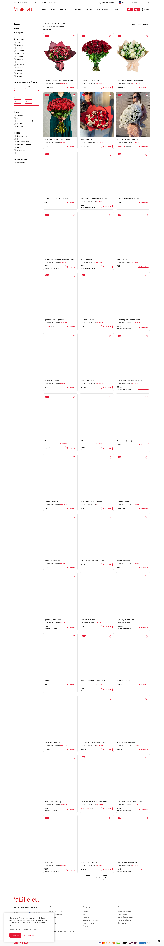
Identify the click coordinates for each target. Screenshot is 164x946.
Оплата (43, 3)
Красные (20, 115)
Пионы (19, 76)
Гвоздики (20, 59)
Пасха (19, 147)
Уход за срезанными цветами (61, 926)
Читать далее (29, 935)
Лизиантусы (21, 53)
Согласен (15, 935)
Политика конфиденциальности (62, 932)
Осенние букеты (23, 142)
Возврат (52, 929)
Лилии (19, 70)
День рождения (124, 911)
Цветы (43, 9)
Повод (17, 133)
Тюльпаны (20, 65)
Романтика (122, 914)
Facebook (37, 912)
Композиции (102, 9)
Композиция (20, 159)
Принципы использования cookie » (23, 930)
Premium (64, 9)
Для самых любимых (25, 139)
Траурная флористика (82, 9)
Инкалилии (21, 45)
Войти (146, 9)
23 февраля (21, 150)
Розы (53, 9)
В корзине (21, 162)
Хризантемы (21, 51)
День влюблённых (24, 144)
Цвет (16, 112)
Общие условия (55, 914)
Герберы (20, 68)
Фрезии (20, 56)
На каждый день (124, 920)
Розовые (20, 124)
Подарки (117, 9)
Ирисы (19, 73)
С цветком (19, 39)
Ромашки (20, 62)
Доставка (33, 3)
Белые (19, 118)
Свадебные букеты (125, 917)
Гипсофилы (21, 48)
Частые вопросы (20, 3)
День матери (22, 136)
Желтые (20, 126)
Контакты (52, 3)
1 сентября (21, 153)
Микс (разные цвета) (25, 121)
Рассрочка (53, 935)
